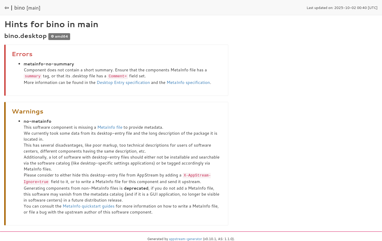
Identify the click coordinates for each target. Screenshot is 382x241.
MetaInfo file (109, 127)
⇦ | (8, 7)
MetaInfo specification (188, 82)
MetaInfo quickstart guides (89, 205)
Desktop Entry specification (123, 82)
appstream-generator (185, 238)
